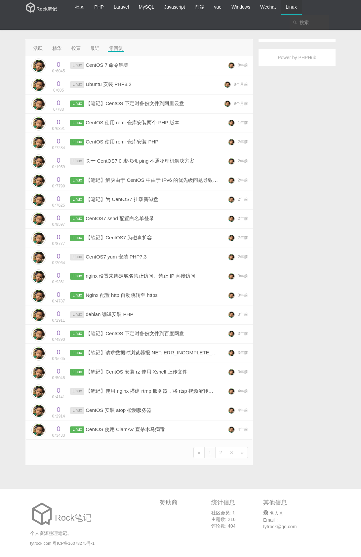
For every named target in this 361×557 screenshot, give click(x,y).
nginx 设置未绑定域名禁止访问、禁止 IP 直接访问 (140, 276)
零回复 (116, 48)
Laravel (121, 7)
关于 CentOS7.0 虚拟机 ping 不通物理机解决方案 (140, 161)
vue (218, 7)
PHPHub (307, 57)
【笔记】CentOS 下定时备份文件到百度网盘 (135, 333)
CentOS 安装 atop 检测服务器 (119, 410)
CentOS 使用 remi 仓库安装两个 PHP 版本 (133, 122)
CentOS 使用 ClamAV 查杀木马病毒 (125, 429)
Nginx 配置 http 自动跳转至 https (122, 295)
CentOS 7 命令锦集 (107, 65)
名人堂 (273, 513)
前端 (199, 7)
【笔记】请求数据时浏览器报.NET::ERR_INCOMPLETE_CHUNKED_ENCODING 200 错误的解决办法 (198, 352)
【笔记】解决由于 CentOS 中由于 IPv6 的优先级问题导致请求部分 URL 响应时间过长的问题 (188, 180)
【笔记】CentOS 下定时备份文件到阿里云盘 (135, 103)
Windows (240, 7)
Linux (291, 7)
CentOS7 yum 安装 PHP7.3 (116, 256)
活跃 (38, 48)
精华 (56, 48)
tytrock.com (40, 543)
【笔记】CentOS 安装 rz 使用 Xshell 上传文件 (136, 372)
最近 (95, 48)
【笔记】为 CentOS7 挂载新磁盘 (122, 199)
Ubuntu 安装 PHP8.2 (108, 84)
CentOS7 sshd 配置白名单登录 (120, 218)
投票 (76, 48)
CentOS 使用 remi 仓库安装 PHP (122, 141)
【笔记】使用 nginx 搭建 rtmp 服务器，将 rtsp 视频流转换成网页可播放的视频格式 (177, 391)
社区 (79, 7)
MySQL (146, 7)
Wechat (268, 7)
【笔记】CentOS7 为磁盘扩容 (119, 237)
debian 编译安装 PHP (109, 314)
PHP (99, 7)
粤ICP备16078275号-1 (74, 543)
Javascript (174, 7)
